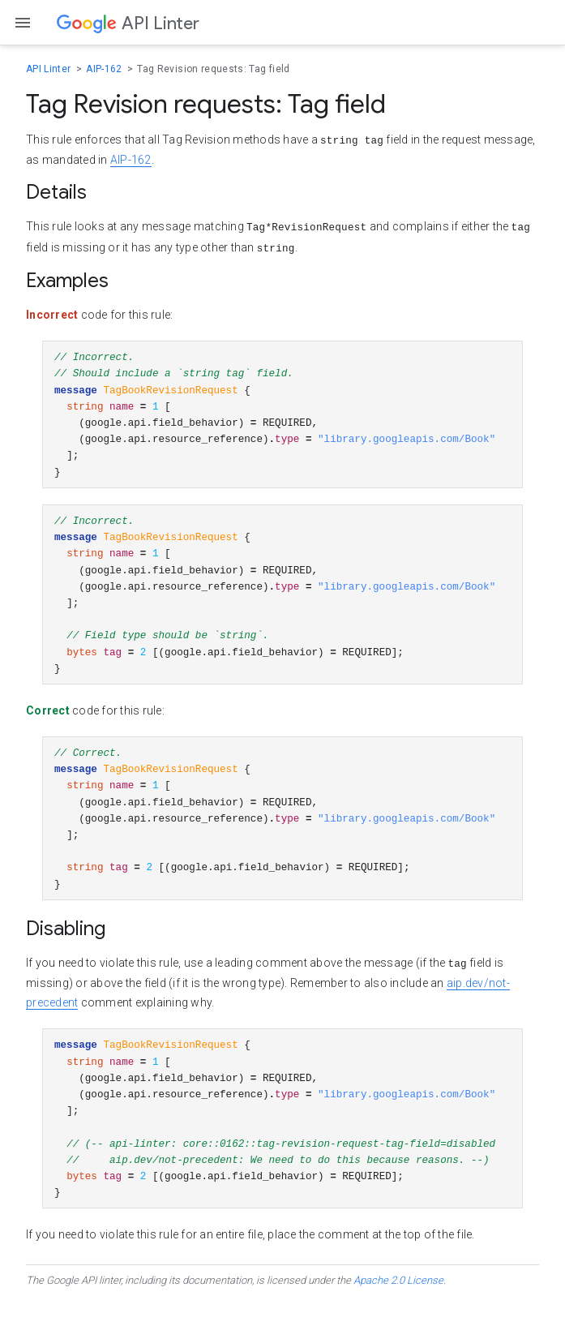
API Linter (50, 69)
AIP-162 (105, 69)
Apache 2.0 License (398, 1309)
